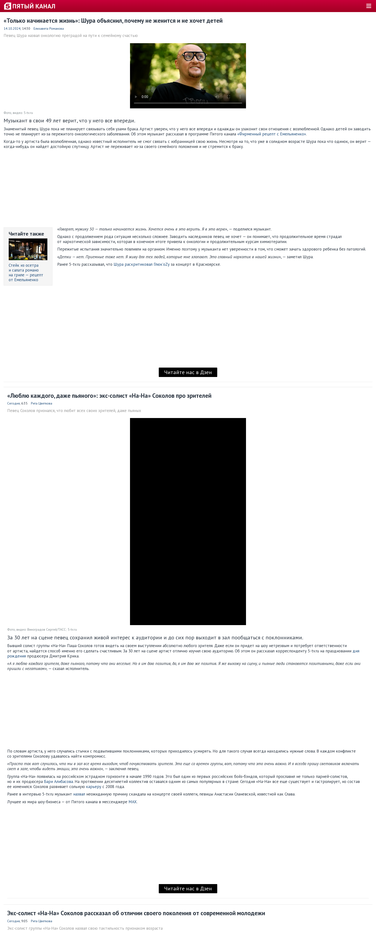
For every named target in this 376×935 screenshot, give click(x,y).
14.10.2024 (12, 28)
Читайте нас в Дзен (188, 372)
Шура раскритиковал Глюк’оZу (142, 264)
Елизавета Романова (49, 28)
